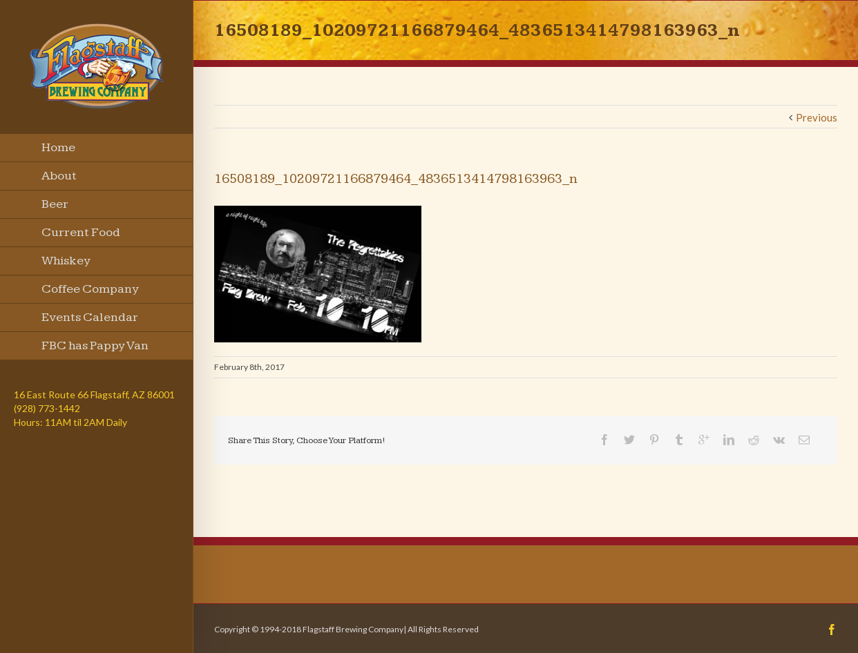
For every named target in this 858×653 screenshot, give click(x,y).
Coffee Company (90, 289)
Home (58, 147)
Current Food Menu (80, 236)
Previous (816, 117)
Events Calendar (89, 317)
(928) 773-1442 (47, 408)
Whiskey (65, 260)
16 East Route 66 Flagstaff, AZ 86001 (94, 394)
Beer (54, 204)
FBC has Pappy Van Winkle (95, 349)
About (59, 175)
